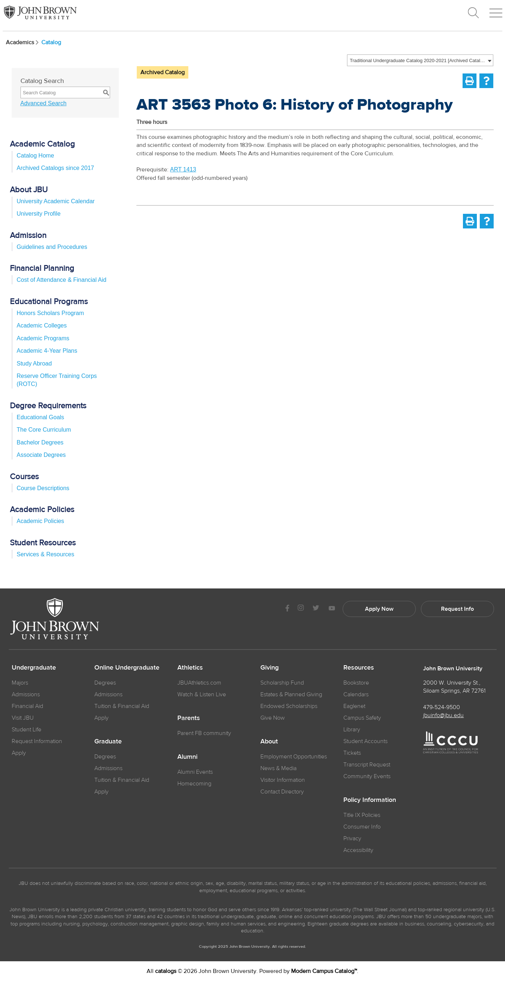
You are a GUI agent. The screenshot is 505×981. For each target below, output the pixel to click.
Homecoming (194, 784)
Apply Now (379, 609)
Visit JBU (23, 718)
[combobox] (420, 60)
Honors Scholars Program (50, 313)
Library (351, 729)
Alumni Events (195, 772)
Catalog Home (35, 155)
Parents (188, 718)
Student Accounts (365, 741)
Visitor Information (282, 780)
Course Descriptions (43, 488)
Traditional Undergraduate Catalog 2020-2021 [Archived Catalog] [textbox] (418, 60)
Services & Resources (45, 554)
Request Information (37, 741)
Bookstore (356, 683)
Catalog (51, 42)
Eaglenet (354, 706)
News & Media (278, 768)
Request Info (457, 609)
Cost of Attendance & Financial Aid (61, 280)
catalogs (165, 971)
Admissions (108, 694)
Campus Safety (362, 718)
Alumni (187, 757)
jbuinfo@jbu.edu (443, 715)
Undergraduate (34, 667)
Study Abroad (34, 363)
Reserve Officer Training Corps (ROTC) (57, 380)
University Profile (39, 214)
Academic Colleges (42, 325)
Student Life (26, 729)
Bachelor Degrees (40, 442)
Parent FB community (204, 733)
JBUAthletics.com (199, 683)
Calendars (356, 694)
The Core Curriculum (44, 430)
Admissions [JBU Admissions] (26, 694)
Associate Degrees (41, 455)
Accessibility (358, 850)
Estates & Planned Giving (291, 694)
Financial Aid (27, 706)
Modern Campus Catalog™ (324, 971)
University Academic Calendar (56, 201)
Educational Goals (40, 417)
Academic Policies (40, 521)
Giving (269, 667)
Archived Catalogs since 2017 (55, 168)
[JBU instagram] (301, 608)
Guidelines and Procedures (52, 247)
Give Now (272, 718)
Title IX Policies (361, 815)
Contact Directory (282, 792)
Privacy (352, 838)
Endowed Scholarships (288, 706)
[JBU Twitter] (316, 609)
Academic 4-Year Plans (47, 351)
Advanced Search (43, 103)
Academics (23, 42)
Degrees (105, 683)
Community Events (367, 776)
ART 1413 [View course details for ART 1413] (183, 169)
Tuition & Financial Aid (121, 706)
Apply (19, 753)
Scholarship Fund (282, 683)
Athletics (190, 667)
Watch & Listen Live (201, 694)
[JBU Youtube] (332, 608)
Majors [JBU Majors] (20, 683)
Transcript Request (366, 765)
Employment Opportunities (293, 757)
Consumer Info (362, 827)
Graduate (108, 741)
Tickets (352, 753)
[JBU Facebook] (288, 608)
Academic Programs (43, 338)
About (269, 741)
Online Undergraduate (126, 667)
